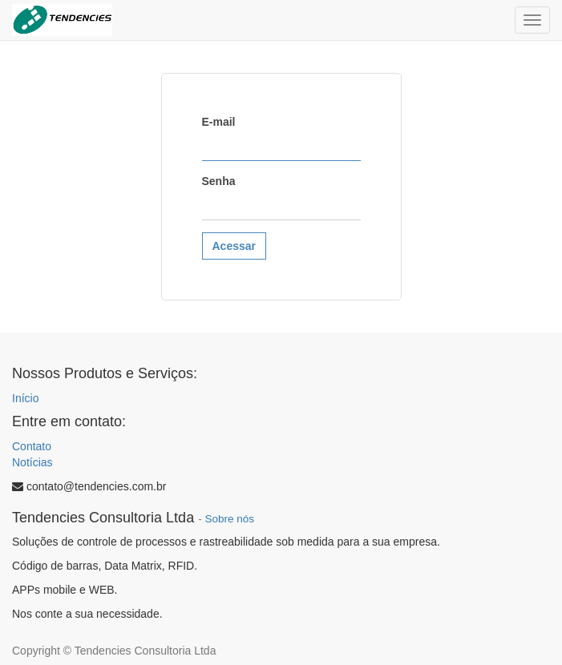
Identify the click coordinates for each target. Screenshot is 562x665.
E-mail (219, 121)
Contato (31, 446)
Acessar (234, 246)
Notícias (32, 462)
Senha (219, 181)
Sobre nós (229, 519)
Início (25, 398)
